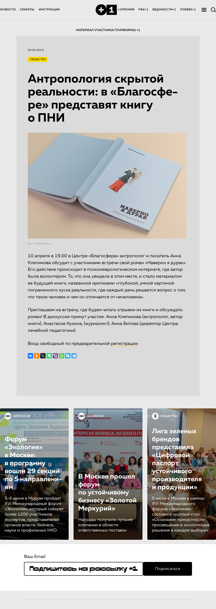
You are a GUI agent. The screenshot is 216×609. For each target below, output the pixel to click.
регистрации (124, 343)
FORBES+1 (188, 9)
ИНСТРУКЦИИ (49, 9)
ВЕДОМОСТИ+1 (164, 9)
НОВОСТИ (8, 9)
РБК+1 (143, 9)
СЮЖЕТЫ (27, 9)
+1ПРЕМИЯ (126, 9)
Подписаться (167, 569)
